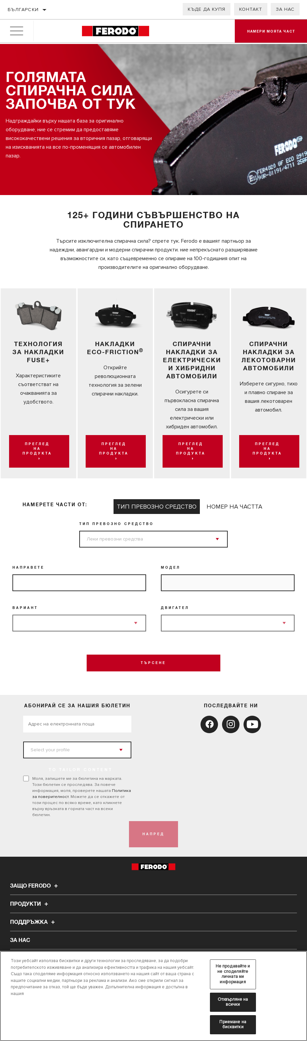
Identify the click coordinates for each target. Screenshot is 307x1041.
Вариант (25, 608)
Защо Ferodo (35, 886)
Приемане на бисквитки (232, 1024)
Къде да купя (206, 9)
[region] (153, 996)
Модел (170, 567)
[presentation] (74, 834)
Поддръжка (33, 922)
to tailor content (81, 770)
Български (23, 9)
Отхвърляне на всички (233, 1002)
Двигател (175, 608)
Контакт (250, 9)
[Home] (115, 32)
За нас (285, 9)
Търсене (153, 663)
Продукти (30, 904)
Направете (28, 567)
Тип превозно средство (116, 524)
